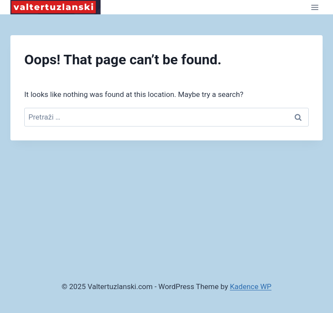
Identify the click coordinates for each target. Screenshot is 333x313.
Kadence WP (250, 286)
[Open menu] (315, 7)
